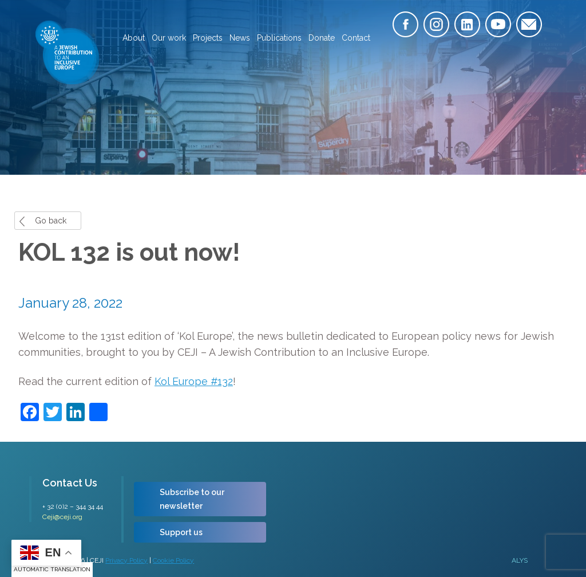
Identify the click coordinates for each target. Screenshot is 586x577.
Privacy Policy (126, 560)
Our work (169, 37)
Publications (279, 37)
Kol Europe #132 (194, 381)
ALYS (520, 560)
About (133, 37)
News (239, 37)
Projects (208, 37)
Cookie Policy (173, 560)
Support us (181, 532)
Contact (356, 37)
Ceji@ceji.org (62, 517)
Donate (321, 37)
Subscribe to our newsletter (192, 499)
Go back (50, 220)
